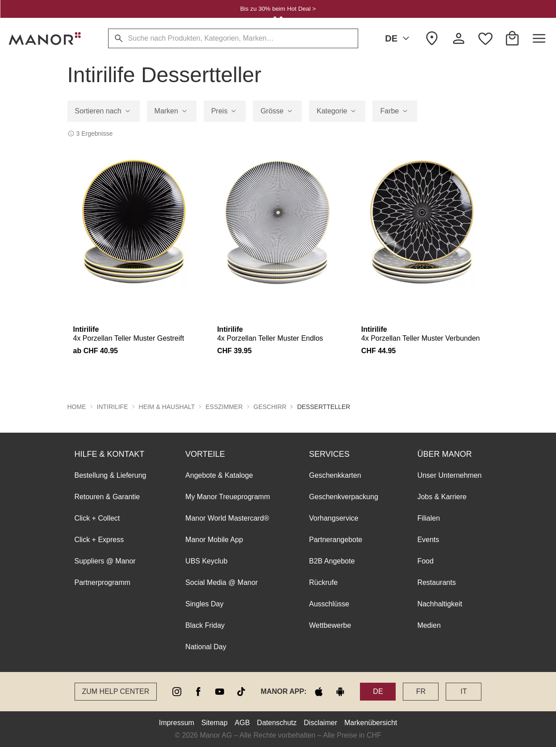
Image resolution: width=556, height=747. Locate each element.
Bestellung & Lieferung (110, 475)
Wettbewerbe (330, 625)
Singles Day (204, 604)
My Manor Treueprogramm (227, 497)
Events (428, 539)
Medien (428, 625)
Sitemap (214, 722)
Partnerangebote (335, 539)
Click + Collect (97, 518)
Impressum (176, 722)
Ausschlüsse (329, 604)
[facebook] (198, 692)
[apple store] (319, 692)
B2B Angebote (332, 561)
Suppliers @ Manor (105, 561)
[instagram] (177, 692)
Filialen (428, 518)
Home (76, 406)
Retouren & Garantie (107, 497)
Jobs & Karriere (441, 497)
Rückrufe (323, 582)
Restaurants (436, 582)
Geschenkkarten (335, 475)
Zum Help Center (116, 691)
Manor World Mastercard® (227, 518)
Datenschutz (277, 722)
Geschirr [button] (270, 406)
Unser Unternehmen (449, 475)
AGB (242, 722)
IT (463, 691)
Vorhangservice (333, 518)
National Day (205, 647)
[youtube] (220, 692)
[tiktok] (241, 692)
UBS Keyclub (206, 561)
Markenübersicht (370, 722)
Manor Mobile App (214, 539)
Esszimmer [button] (223, 406)
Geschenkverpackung (343, 497)
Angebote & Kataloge (219, 475)
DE (399, 38)
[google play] (340, 692)
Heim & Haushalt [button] (167, 406)
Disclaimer (320, 722)
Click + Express (99, 539)
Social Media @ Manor (221, 582)
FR (421, 691)
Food (425, 561)
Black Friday (205, 625)
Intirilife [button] (112, 406)
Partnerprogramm (102, 582)
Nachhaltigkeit (439, 604)
